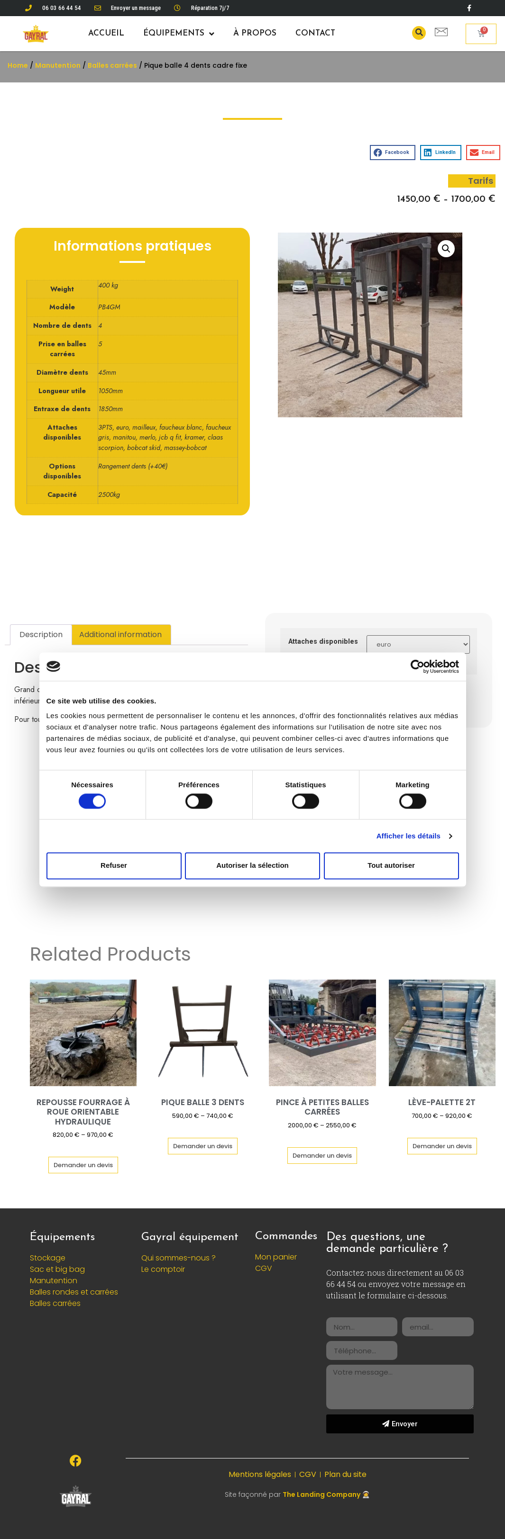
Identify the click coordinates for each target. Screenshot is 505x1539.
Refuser (114, 866)
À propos (254, 33)
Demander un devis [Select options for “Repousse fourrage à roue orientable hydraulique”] (83, 1165)
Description (41, 634)
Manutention (58, 65)
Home (18, 65)
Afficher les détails (408, 836)
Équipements (178, 34)
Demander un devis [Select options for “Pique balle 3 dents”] (202, 1146)
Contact (315, 33)
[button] (419, 33)
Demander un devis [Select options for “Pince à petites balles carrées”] (322, 1155)
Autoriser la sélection (252, 866)
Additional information (120, 634)
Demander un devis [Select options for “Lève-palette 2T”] (442, 1146)
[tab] (41, 634)
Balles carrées (112, 65)
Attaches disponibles (323, 642)
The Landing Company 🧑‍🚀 (326, 1494)
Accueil (106, 33)
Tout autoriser (391, 866)
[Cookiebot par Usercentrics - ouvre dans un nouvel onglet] (417, 666)
